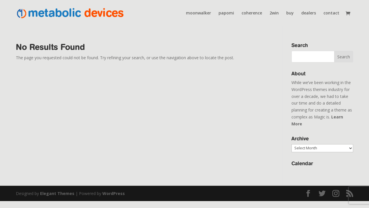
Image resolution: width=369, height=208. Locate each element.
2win (274, 13)
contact (331, 13)
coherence (252, 13)
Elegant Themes (57, 193)
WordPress (113, 193)
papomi (226, 13)
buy (290, 13)
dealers (308, 13)
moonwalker (198, 13)
